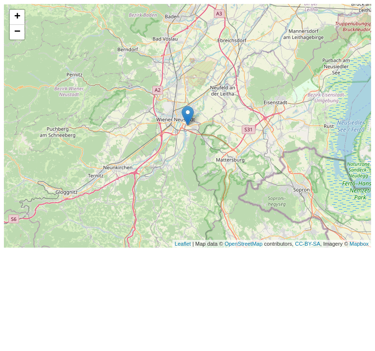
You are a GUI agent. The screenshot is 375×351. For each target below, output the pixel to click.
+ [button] (17, 17)
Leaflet (183, 244)
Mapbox (359, 244)
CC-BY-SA (307, 244)
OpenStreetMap (244, 244)
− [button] (17, 32)
